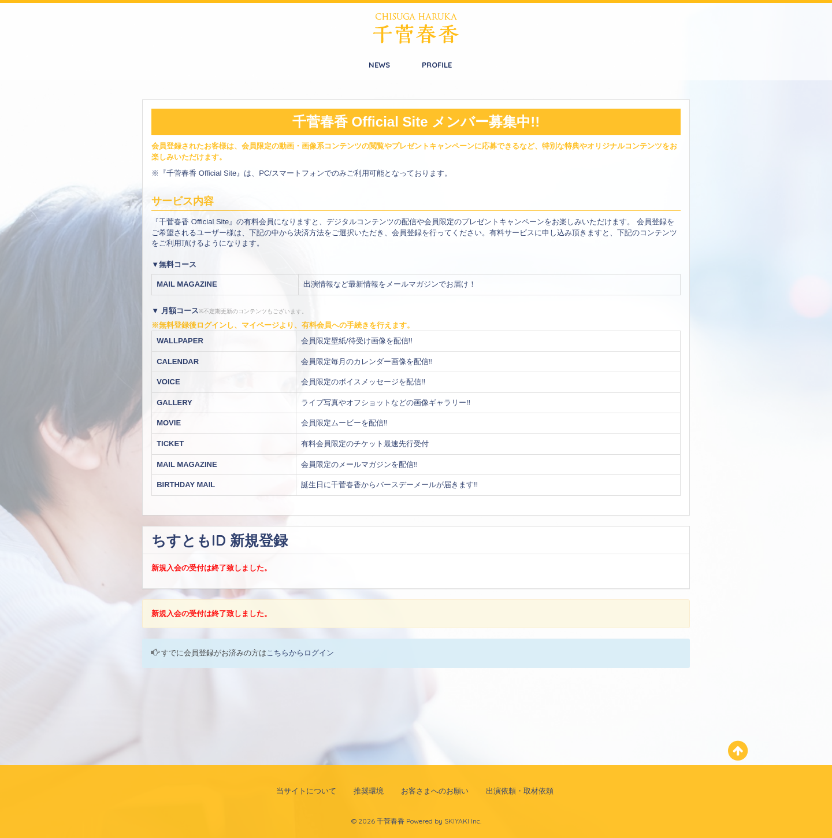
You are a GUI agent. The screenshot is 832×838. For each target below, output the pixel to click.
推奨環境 (369, 790)
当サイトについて (306, 790)
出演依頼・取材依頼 (520, 790)
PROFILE (437, 64)
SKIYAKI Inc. (462, 821)
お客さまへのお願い (435, 790)
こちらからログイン (300, 652)
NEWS (379, 64)
